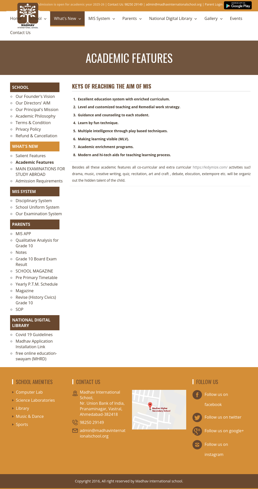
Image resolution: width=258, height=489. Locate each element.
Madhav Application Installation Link (34, 343)
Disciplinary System (34, 200)
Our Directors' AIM (33, 103)
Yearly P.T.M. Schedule (37, 284)
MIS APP (23, 233)
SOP (19, 309)
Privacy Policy (28, 129)
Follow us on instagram (210, 448)
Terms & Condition (33, 122)
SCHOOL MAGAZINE (34, 271)
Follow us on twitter (216, 417)
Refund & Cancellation (36, 136)
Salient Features (31, 155)
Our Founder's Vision (35, 96)
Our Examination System (39, 213)
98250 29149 (92, 422)
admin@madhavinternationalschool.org (174, 4)
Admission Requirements (39, 181)
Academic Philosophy (35, 116)
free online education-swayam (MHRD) (36, 356)
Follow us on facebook (210, 398)
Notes (21, 252)
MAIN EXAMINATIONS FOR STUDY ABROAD (40, 171)
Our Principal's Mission (37, 109)
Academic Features (35, 162)
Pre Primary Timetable (36, 277)
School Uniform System (37, 207)
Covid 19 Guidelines (34, 334)
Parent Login (214, 4)
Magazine (25, 290)
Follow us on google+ (218, 431)
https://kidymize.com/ (210, 167)
